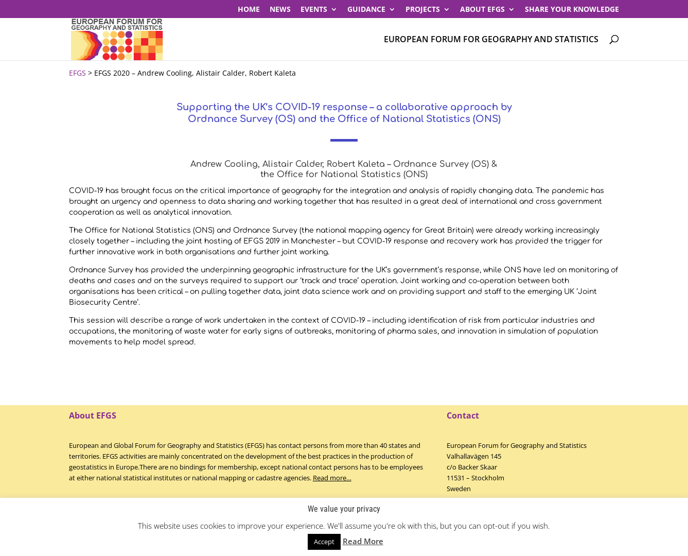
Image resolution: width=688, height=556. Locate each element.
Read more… (332, 477)
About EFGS (482, 10)
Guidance (366, 10)
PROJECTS (422, 10)
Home (249, 10)
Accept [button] (324, 541)
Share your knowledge (572, 10)
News (280, 10)
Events (314, 10)
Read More (363, 541)
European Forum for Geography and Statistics (491, 40)
